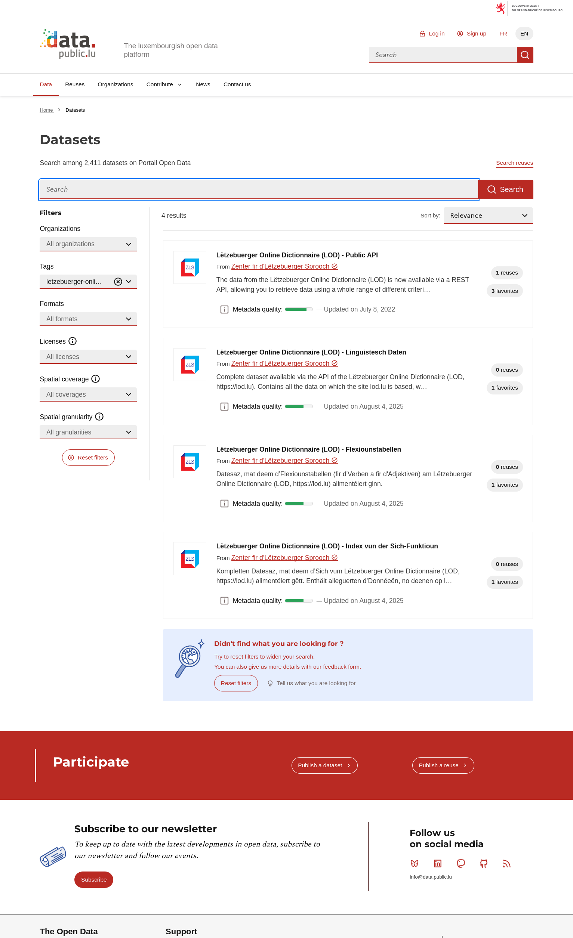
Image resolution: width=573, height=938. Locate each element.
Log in (437, 33)
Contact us (237, 84)
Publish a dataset (320, 765)
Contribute (160, 84)
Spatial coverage (70, 379)
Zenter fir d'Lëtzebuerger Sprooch (284, 266)
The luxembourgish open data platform (171, 50)
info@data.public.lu (431, 877)
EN (524, 33)
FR (503, 33)
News (203, 84)
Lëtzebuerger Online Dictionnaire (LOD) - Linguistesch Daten (311, 352)
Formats (52, 303)
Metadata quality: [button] (224, 309)
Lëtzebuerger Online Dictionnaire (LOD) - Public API (297, 255)
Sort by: (430, 215)
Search (525, 55)
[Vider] (118, 281)
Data (46, 84)
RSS (508, 863)
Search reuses (514, 163)
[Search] (259, 189)
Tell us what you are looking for (316, 683)
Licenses (58, 341)
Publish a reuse (439, 765)
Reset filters (93, 457)
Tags (46, 266)
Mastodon (462, 863)
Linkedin (439, 863)
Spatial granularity (72, 417)
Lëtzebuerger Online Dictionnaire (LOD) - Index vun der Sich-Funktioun (327, 546)
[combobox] (443, 55)
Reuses (74, 84)
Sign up (476, 33)
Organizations (115, 84)
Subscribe (94, 879)
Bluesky (416, 863)
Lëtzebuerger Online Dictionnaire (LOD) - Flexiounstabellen (308, 449)
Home (47, 110)
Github (485, 863)
